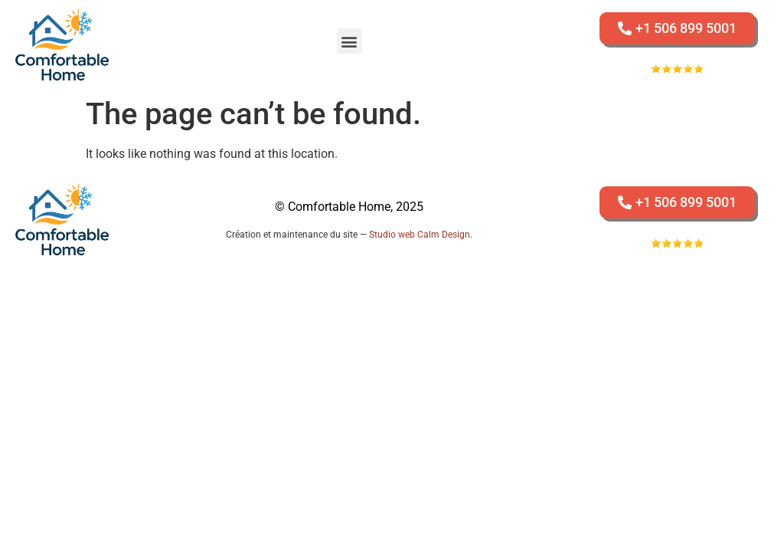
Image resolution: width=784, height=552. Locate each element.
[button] (349, 41)
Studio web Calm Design (419, 234)
